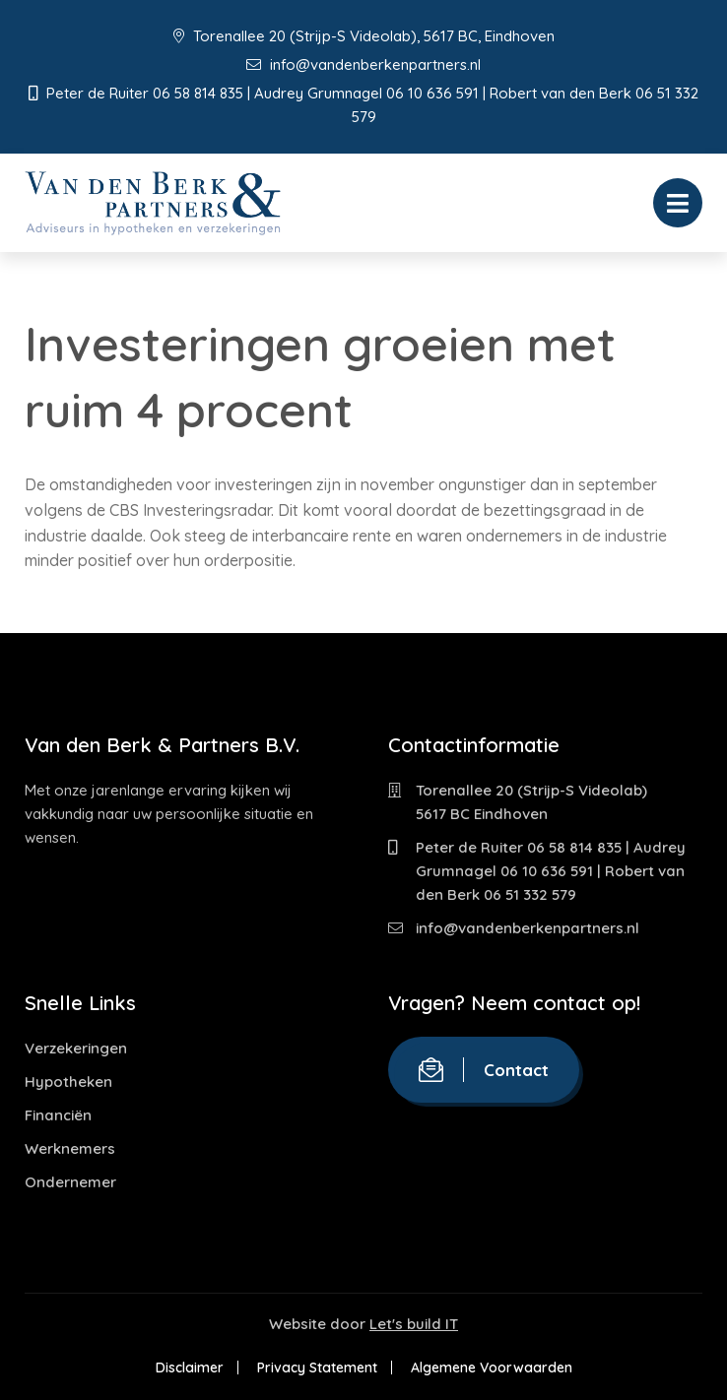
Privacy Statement (317, 1367)
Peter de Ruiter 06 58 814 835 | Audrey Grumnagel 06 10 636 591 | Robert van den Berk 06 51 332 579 (551, 871)
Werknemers (70, 1148)
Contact (484, 1069)
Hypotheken (68, 1081)
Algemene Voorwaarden (491, 1367)
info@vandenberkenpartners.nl (363, 64)
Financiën (58, 1115)
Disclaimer (190, 1367)
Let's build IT (413, 1323)
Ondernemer (70, 1182)
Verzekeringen (76, 1048)
